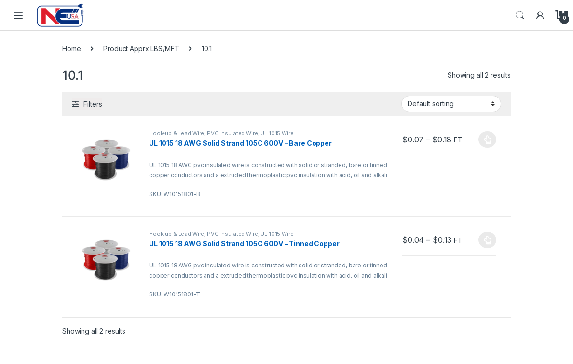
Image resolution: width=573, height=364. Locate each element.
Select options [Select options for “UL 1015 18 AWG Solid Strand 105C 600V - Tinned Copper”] (487, 240)
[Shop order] (451, 104)
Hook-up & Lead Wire (176, 133)
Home (71, 48)
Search (520, 15)
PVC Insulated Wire (232, 133)
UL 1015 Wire (276, 133)
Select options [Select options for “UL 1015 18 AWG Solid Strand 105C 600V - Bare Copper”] (487, 139)
